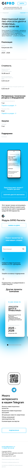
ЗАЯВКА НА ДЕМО (14, 225)
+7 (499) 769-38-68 (8, 448)
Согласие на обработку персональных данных (12, 466)
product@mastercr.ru (8, 446)
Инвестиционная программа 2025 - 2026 (13, 7)
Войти (22, 3)
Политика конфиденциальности (10, 462)
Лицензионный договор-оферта (10, 459)
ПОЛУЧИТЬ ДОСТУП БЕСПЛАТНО (14, 194)
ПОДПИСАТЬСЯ (14, 430)
